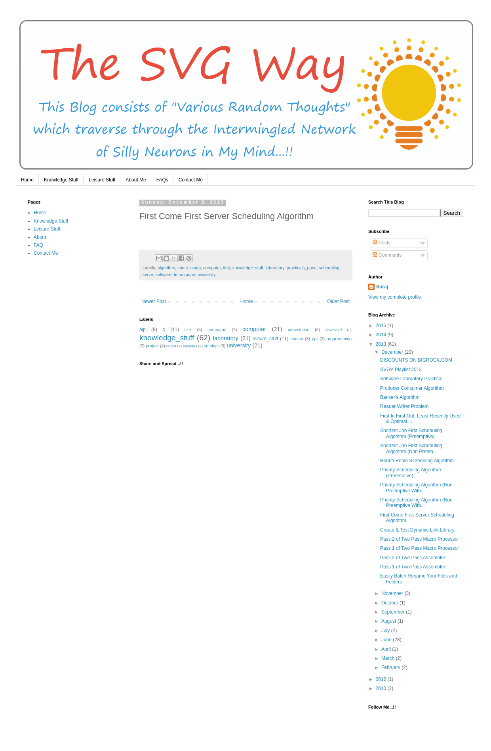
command (216, 329)
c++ (188, 329)
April (386, 649)
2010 (382, 688)
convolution (299, 329)
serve (148, 274)
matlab (296, 338)
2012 (382, 679)
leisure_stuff (265, 338)
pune (312, 267)
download (333, 330)
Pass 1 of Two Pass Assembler (412, 567)
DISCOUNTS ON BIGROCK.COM (416, 360)
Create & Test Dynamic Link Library (417, 530)
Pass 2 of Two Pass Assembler (412, 557)
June (387, 639)
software (163, 274)
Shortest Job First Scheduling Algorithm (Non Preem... (411, 448)
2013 (382, 344)
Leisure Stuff (102, 180)
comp (195, 267)
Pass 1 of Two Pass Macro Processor (419, 548)
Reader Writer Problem (404, 406)
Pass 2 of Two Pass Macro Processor (419, 539)
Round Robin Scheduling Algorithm (417, 460)
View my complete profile (394, 297)
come (182, 267)
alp (142, 329)
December (393, 352)
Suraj (382, 287)
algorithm (166, 267)
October (390, 603)
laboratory (275, 267)
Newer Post (153, 301)
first (226, 267)
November (393, 593)
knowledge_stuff (247, 267)
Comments (387, 255)
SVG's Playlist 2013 (401, 369)
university (207, 274)
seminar (211, 345)
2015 (382, 325)
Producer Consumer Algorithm (412, 388)
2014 (382, 334)
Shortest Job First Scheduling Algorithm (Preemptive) (411, 433)
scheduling (329, 267)
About (40, 237)
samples (190, 346)
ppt (315, 338)
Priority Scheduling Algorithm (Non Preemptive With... (416, 487)
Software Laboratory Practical (411, 378)
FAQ (38, 245)
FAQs (162, 180)
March (388, 658)
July (386, 630)
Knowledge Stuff (61, 180)
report (171, 346)
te (175, 274)
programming (339, 338)
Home (27, 180)
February (391, 667)
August (389, 621)
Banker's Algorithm (400, 397)
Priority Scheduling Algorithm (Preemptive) (410, 472)
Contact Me (191, 180)
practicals (296, 267)
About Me (136, 180)
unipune (187, 274)
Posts (381, 243)
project (152, 345)
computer (212, 267)
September (393, 612)
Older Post (338, 301)
